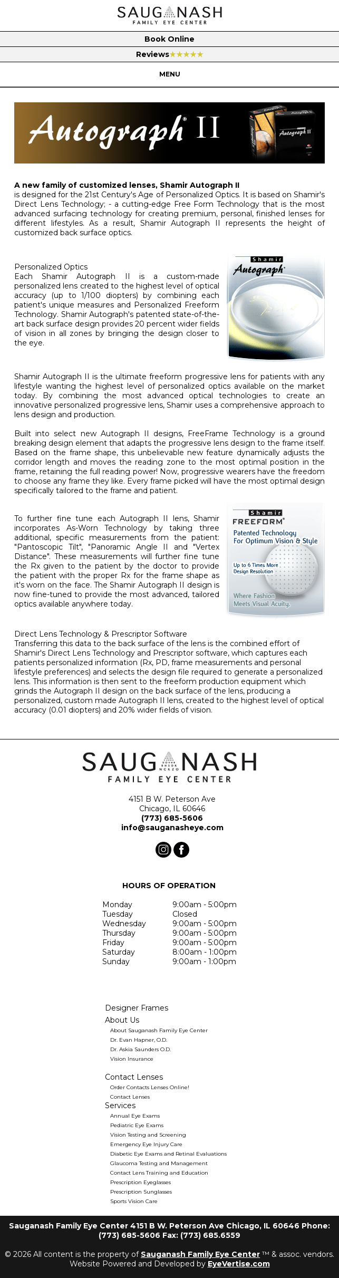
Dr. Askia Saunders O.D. (140, 1049)
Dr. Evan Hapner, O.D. (138, 1039)
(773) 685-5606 (172, 818)
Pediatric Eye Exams (136, 1125)
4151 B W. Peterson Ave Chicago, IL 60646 (172, 803)
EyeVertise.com (239, 1264)
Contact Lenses (130, 1096)
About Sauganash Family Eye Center (159, 1030)
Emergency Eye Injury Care (146, 1144)
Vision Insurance (131, 1058)
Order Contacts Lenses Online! (149, 1087)
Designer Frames (136, 1008)
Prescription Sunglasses (141, 1191)
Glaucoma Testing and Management (159, 1163)
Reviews (170, 54)
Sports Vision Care (134, 1201)
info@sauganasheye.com (172, 827)
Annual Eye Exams (135, 1115)
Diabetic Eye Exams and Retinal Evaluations (168, 1153)
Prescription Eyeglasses (140, 1182)
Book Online (169, 39)
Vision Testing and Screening (148, 1134)
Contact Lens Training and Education (159, 1172)
